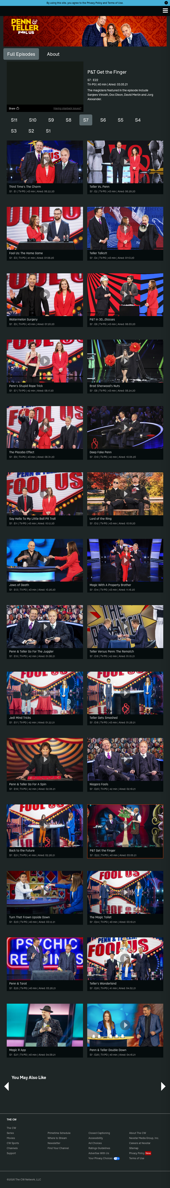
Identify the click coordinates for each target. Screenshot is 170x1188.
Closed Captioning (99, 1133)
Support (11, 1153)
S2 (31, 131)
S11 (14, 120)
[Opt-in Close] (166, 2)
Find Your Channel (58, 1148)
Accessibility (95, 1138)
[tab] (21, 54)
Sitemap (133, 1148)
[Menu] (165, 10)
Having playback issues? (67, 108)
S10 (32, 120)
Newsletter (54, 1143)
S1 (48, 131)
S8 (68, 120)
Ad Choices (95, 1143)
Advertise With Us (98, 1153)
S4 (138, 120)
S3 (14, 131)
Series (10, 1133)
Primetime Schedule (59, 1133)
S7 (85, 120)
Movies (11, 1138)
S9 (51, 120)
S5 (120, 120)
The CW (7, 10)
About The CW (137, 1133)
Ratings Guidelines (99, 1148)
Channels (12, 1148)
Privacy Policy (94, 2)
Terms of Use (115, 2)
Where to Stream (57, 1138)
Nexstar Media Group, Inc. (144, 1138)
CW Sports (13, 1143)
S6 (103, 120)
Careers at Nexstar (139, 1143)
